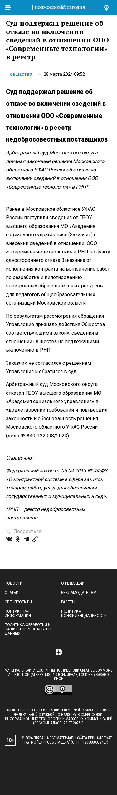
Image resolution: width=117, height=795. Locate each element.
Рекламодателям (78, 592)
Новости (13, 583)
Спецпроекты (18, 602)
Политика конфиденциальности (84, 613)
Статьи (11, 592)
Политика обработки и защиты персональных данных (28, 629)
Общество (21, 74)
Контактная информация (18, 613)
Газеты (68, 602)
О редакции (73, 583)
